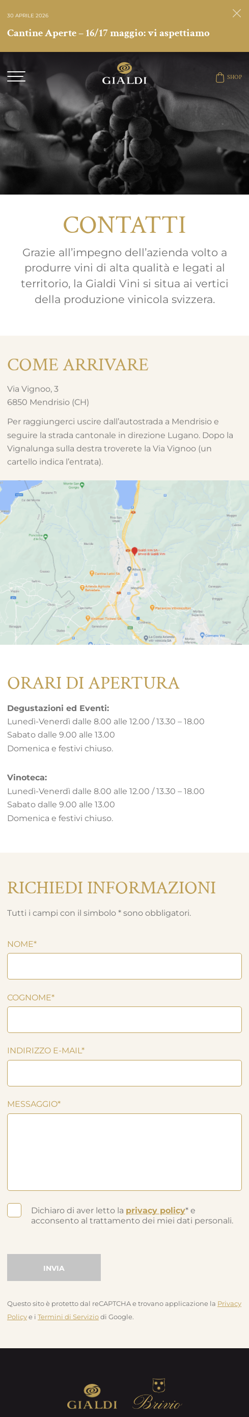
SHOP (228, 77)
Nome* (22, 944)
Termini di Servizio (68, 1317)
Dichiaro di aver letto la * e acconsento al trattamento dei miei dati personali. (132, 1215)
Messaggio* (34, 1104)
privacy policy (155, 1210)
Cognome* (30, 997)
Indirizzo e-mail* (46, 1050)
